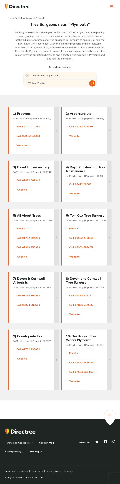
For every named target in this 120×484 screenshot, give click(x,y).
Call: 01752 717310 (81, 126)
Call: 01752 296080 (28, 349)
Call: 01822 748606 (81, 362)
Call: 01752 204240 (28, 237)
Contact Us (45, 442)
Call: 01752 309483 (28, 295)
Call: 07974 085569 (28, 304)
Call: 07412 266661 (81, 184)
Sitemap (35, 451)
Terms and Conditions (18, 442)
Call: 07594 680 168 (81, 371)
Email (20, 126)
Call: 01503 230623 (81, 237)
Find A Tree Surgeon (24, 18)
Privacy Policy (13, 451)
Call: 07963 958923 (28, 247)
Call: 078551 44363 (28, 135)
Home (9, 18)
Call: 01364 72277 (80, 295)
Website (21, 145)
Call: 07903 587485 (81, 247)
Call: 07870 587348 (28, 180)
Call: (37, 126)
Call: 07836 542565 (81, 304)
